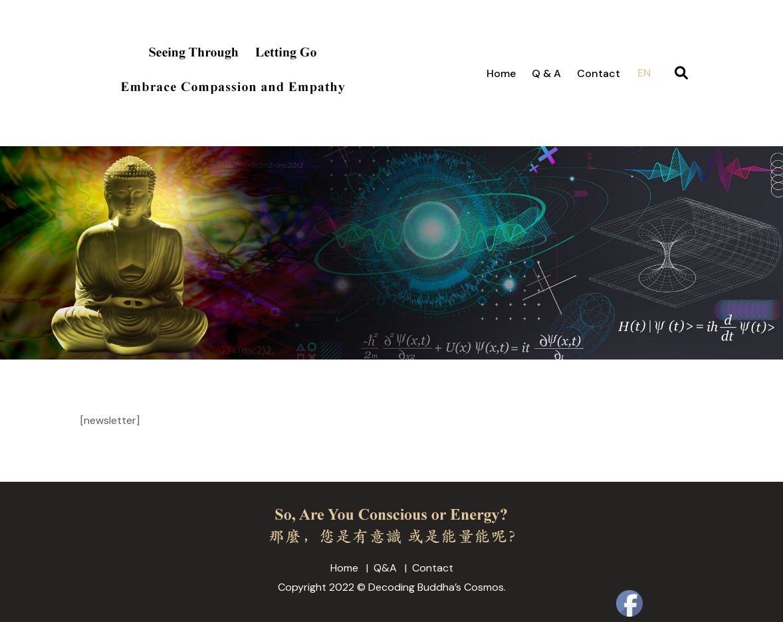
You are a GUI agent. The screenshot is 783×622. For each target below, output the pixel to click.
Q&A (385, 568)
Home (501, 73)
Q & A (546, 73)
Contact (598, 73)
